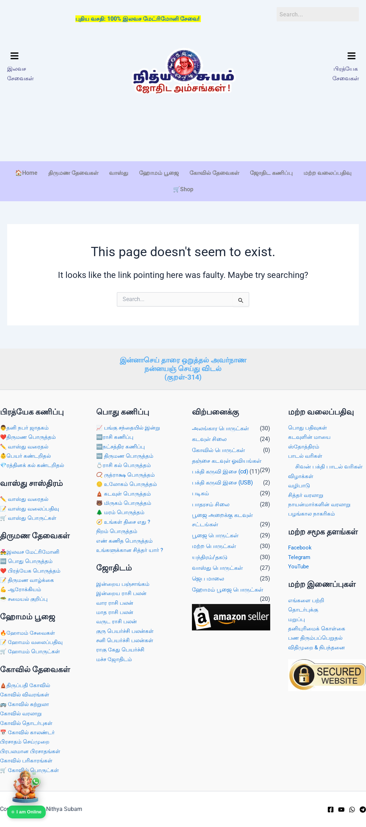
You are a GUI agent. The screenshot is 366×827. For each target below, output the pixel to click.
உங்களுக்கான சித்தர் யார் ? (131, 550)
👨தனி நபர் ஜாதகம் (25, 427)
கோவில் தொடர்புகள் (27, 723)
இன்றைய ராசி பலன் (123, 593)
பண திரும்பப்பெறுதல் (317, 637)
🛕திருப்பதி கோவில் (26, 685)
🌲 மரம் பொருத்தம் (121, 512)
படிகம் (200, 493)
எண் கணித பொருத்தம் (125, 540)
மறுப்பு (297, 619)
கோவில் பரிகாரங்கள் (27, 760)
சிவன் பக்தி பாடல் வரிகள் (328, 466)
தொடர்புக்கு (303, 609)
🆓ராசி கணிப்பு (116, 436)
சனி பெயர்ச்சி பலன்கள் (126, 640)
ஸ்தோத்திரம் (304, 446)
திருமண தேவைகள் (73, 172)
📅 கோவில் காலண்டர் (28, 732)
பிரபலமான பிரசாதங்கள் (31, 751)
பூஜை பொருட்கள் (215, 535)
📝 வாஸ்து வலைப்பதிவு (31, 508)
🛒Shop (183, 189)
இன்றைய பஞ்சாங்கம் (124, 583)
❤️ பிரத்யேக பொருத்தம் (31, 570)
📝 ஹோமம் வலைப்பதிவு (33, 642)
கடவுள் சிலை (209, 439)
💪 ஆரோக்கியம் (21, 589)
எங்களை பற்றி (307, 600)
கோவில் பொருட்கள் (218, 450)
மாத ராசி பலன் (115, 612)
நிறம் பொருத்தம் (117, 531)
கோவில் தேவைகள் (214, 172)
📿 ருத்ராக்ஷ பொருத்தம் (126, 474)
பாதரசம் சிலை (210, 504)
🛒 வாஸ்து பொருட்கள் (29, 517)
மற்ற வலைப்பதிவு (327, 172)
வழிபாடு (299, 485)
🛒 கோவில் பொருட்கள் (30, 770)
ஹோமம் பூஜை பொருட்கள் (227, 589)
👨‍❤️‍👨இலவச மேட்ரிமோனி (31, 551)
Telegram (300, 557)
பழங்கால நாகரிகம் (312, 513)
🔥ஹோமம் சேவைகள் (29, 632)
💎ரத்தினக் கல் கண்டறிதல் (33, 465)
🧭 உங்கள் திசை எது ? (124, 521)
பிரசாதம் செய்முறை (26, 741)
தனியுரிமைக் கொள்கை (317, 628)
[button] (48, 56)
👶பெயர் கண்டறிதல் (27, 455)
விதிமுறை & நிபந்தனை (318, 647)
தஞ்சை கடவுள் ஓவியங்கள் (226, 460)
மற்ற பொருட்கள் (214, 546)
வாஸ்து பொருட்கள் (217, 567)
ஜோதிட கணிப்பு (271, 172)
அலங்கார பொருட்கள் (220, 428)
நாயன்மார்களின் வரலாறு (320, 504)
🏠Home (26, 172)
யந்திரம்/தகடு (209, 557)
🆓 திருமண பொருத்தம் (126, 455)
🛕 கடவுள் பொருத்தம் (124, 493)
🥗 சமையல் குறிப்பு (25, 598)
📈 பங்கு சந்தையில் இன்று (130, 427)
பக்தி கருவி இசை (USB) (222, 482)
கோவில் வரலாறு (21, 713)
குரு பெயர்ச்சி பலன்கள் (126, 631)
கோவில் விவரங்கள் (25, 694)
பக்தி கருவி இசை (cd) (220, 471)
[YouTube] (341, 809)
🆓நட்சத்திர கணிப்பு (122, 446)
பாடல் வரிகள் (306, 455)
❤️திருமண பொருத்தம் (29, 436)
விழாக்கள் (301, 476)
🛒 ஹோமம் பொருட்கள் (31, 651)
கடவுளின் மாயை (310, 436)
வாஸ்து (118, 172)
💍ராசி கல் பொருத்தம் (124, 465)
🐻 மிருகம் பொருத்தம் (125, 502)
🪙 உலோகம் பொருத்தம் (128, 484)
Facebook (300, 547)
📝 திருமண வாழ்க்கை (28, 580)
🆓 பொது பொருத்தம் (27, 561)
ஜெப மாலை (208, 578)
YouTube (299, 566)
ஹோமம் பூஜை (159, 172)
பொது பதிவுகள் (308, 427)
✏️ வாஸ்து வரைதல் (25, 446)
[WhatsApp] (352, 809)
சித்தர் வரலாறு (306, 495)
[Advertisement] (183, 139)
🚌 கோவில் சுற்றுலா (25, 704)
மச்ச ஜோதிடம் (115, 659)
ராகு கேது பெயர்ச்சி (121, 649)
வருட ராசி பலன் (117, 621)
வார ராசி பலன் (115, 602)
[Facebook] (330, 809)
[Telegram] (363, 809)
